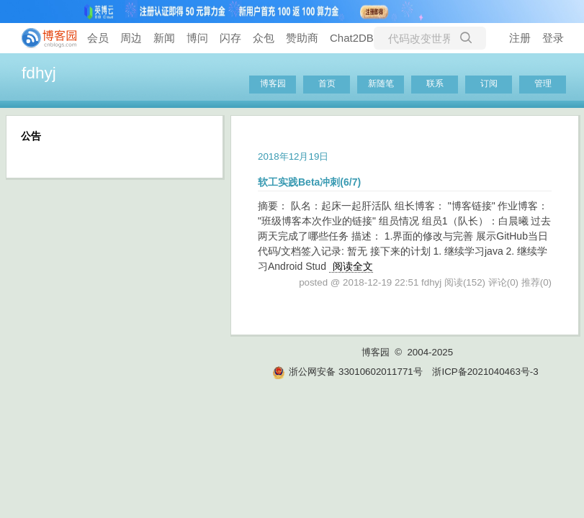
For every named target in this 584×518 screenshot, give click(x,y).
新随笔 (381, 83)
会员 (98, 38)
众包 (263, 38)
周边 (131, 38)
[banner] (43, 38)
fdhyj (39, 72)
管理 (543, 83)
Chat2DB (352, 38)
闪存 (230, 38)
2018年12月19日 (293, 156)
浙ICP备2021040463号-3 (485, 371)
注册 (520, 38)
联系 (435, 83)
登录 (553, 38)
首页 (327, 83)
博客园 (273, 83)
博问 (197, 38)
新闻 (164, 38)
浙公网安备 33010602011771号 (347, 371)
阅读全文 (353, 266)
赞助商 (302, 38)
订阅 (489, 83)
